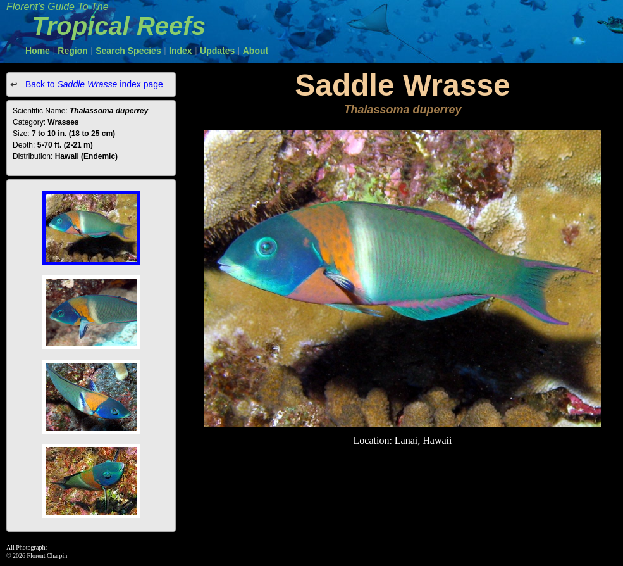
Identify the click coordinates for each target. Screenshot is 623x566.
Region (72, 51)
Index (180, 51)
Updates (217, 51)
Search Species (128, 51)
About (255, 51)
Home (37, 51)
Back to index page (93, 84)
